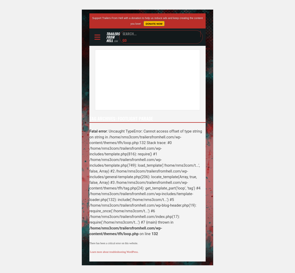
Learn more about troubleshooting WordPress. (114, 252)
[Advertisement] (147, 80)
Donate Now (154, 23)
